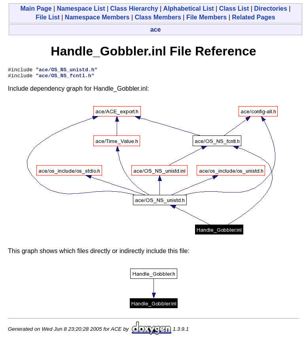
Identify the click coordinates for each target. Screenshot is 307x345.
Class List (234, 8)
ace (155, 29)
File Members (206, 17)
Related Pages (253, 17)
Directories (270, 8)
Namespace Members (97, 17)
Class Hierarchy (134, 8)
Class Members (158, 17)
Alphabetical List (188, 8)
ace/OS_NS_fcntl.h (65, 77)
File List (47, 17)
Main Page (35, 8)
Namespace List (81, 8)
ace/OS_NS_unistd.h (66, 70)
